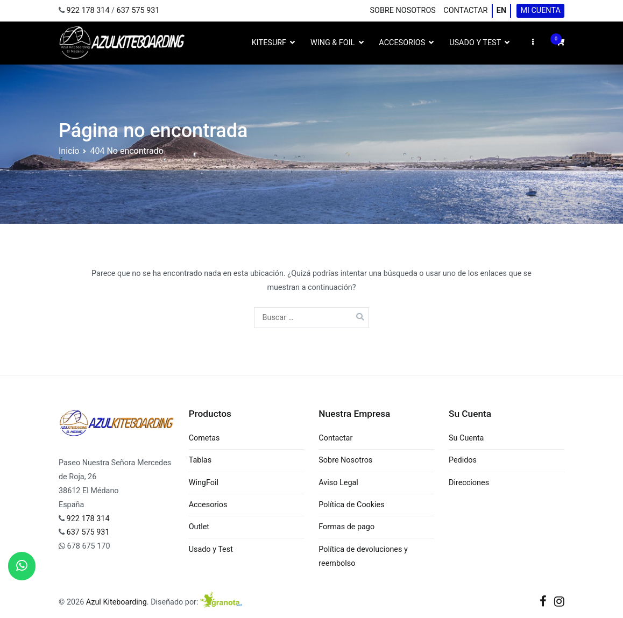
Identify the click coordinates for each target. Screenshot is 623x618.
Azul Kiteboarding (116, 602)
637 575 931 (138, 10)
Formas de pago (346, 526)
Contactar (465, 10)
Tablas (200, 460)
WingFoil (203, 482)
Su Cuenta (466, 438)
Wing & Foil (332, 42)
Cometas (204, 438)
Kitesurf (269, 42)
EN (501, 10)
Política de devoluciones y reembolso (363, 556)
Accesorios (402, 42)
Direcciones (469, 482)
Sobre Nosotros (403, 10)
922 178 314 (88, 10)
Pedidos (463, 460)
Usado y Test (475, 42)
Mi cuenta (540, 10)
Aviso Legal (338, 482)
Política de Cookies (351, 504)
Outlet (199, 526)
